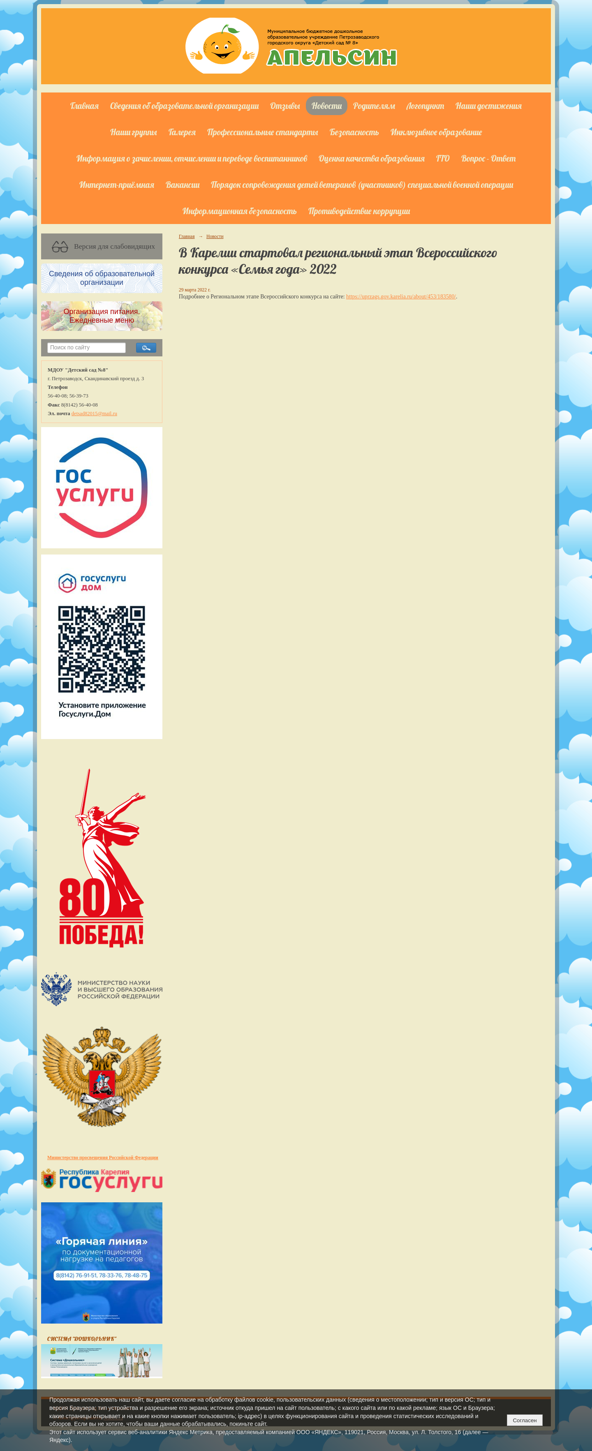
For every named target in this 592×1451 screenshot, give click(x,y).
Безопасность (354, 132)
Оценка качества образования (372, 158)
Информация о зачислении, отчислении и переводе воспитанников (191, 158)
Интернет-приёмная (116, 184)
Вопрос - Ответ (488, 158)
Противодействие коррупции (359, 211)
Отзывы (285, 105)
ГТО (443, 158)
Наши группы (133, 132)
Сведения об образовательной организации (184, 105)
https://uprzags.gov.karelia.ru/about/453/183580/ (401, 296)
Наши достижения (489, 105)
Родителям (374, 105)
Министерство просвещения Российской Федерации (102, 1157)
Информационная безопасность (240, 211)
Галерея (182, 132)
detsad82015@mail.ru (94, 413)
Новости (327, 105)
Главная (84, 105)
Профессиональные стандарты (262, 132)
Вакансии (182, 184)
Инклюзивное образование (436, 132)
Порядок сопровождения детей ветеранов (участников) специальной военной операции (362, 184)
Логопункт (425, 105)
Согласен (524, 1420)
